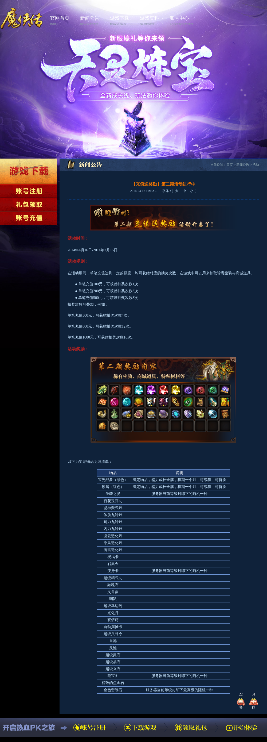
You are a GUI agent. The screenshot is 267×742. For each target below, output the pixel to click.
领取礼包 (28, 204)
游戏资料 (153, 21)
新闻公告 (93, 21)
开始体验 (241, 727)
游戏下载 (123, 21)
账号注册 (28, 191)
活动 (256, 165)
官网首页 (63, 21)
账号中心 (183, 21)
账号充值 (28, 218)
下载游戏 (28, 171)
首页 (229, 165)
